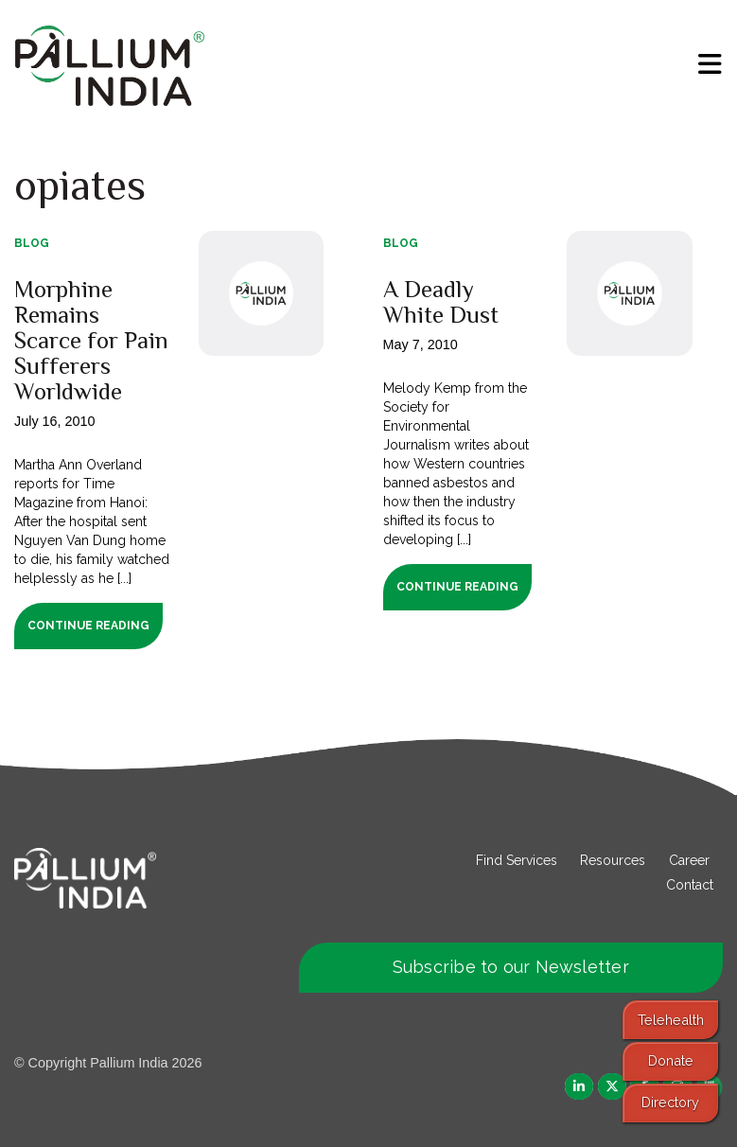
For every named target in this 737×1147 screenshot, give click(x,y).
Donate (670, 1060)
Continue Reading (88, 625)
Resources (612, 860)
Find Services (516, 860)
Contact (689, 884)
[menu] (710, 64)
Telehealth (671, 1020)
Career (689, 860)
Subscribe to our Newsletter (511, 967)
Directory (670, 1102)
